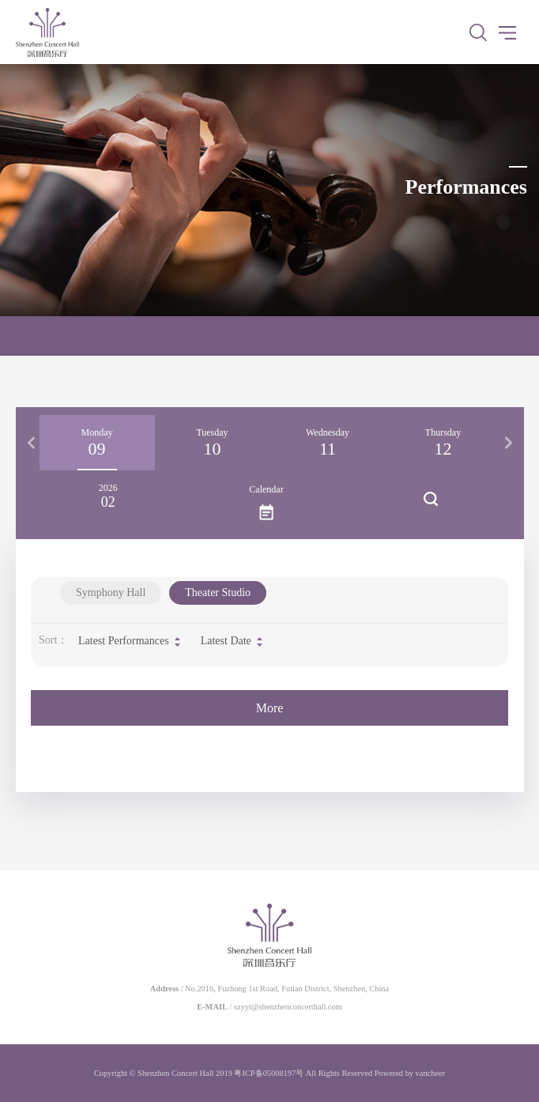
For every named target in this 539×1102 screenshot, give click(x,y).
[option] (97, 442)
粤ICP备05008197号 (268, 1073)
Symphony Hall (110, 592)
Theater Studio (218, 592)
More (270, 708)
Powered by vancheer (410, 1073)
